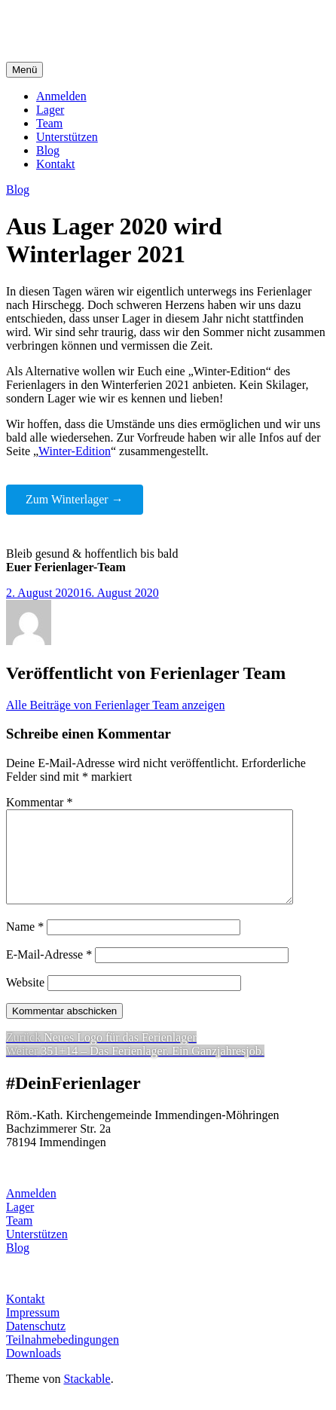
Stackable (86, 1396)
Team (49, 123)
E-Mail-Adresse (49, 972)
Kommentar (39, 802)
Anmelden (61, 96)
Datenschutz (36, 1344)
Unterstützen (67, 136)
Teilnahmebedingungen (62, 1357)
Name (25, 944)
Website (25, 1000)
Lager (50, 109)
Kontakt (55, 164)
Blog (48, 150)
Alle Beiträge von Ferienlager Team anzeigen (115, 705)
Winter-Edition (74, 451)
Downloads (33, 1371)
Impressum (33, 1330)
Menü (24, 69)
